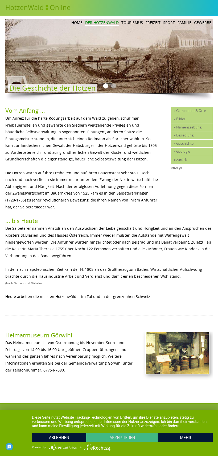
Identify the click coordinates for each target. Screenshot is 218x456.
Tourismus (132, 22)
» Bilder (179, 119)
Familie (184, 22)
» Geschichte (184, 143)
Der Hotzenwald (102, 22)
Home (77, 22)
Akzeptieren (122, 437)
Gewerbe (202, 22)
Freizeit (153, 22)
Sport (169, 22)
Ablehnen (59, 437)
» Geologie (182, 151)
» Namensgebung (187, 127)
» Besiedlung (184, 135)
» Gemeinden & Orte (190, 110)
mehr (185, 437)
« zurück (180, 160)
